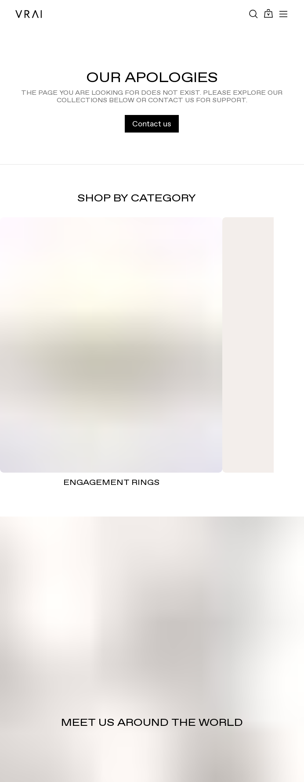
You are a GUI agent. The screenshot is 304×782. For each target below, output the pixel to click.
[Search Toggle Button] (253, 14)
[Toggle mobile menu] (283, 14)
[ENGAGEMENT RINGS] (111, 345)
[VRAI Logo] (28, 14)
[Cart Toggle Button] (268, 13)
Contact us (151, 123)
